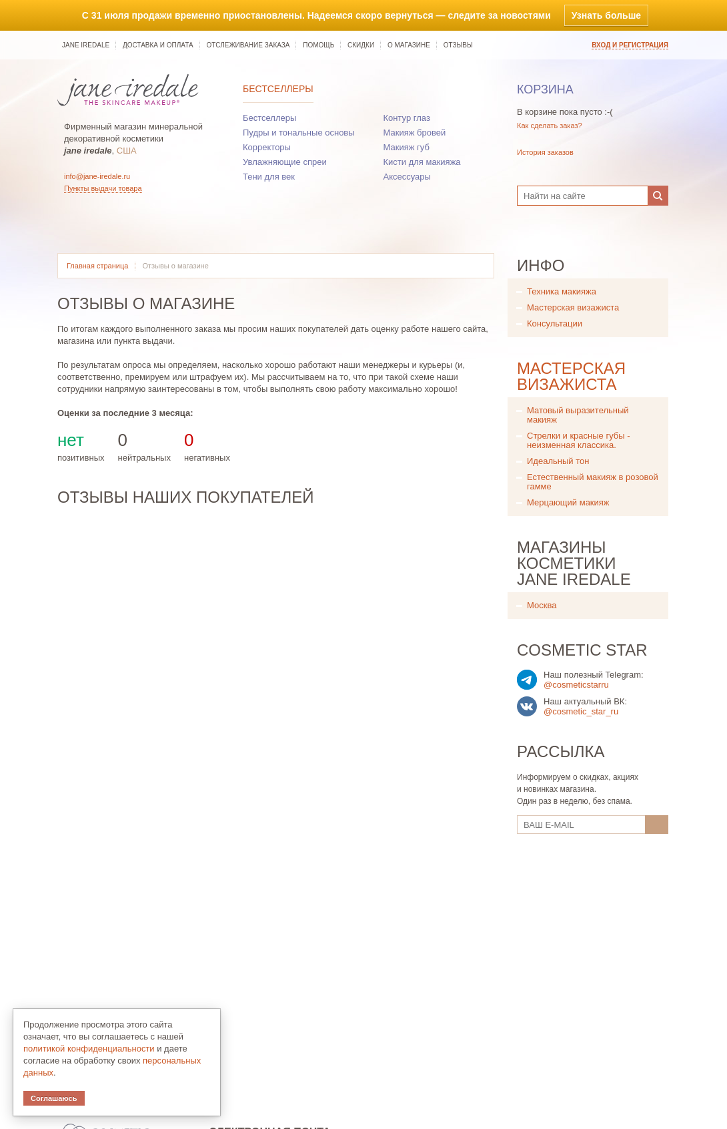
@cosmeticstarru (576, 685)
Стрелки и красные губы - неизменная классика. (578, 440)
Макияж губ (407, 147)
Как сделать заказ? (549, 126)
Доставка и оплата (158, 45)
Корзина (545, 89)
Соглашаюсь (54, 1098)
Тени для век (269, 177)
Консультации (554, 323)
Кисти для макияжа (422, 162)
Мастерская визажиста (573, 307)
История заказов (545, 152)
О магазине (409, 45)
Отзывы (458, 45)
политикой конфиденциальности (89, 1049)
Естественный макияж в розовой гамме (592, 481)
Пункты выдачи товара (103, 188)
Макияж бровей (415, 133)
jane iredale (85, 45)
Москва (541, 605)
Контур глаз (407, 118)
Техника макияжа (561, 291)
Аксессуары (407, 177)
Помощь (318, 45)
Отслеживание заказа (247, 45)
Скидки (360, 45)
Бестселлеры (278, 88)
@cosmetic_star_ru (581, 711)
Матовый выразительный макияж (578, 415)
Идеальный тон (558, 461)
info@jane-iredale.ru (97, 176)
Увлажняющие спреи (285, 162)
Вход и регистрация (630, 45)
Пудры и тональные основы (299, 133)
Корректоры (267, 147)
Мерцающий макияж (568, 502)
